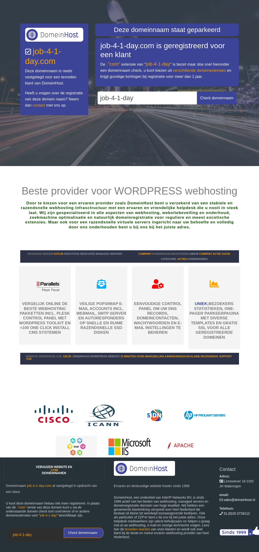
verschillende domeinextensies (199, 70)
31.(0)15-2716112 (236, 513)
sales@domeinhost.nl (239, 500)
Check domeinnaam (82, 533)
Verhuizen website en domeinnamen (54, 470)
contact (39, 105)
